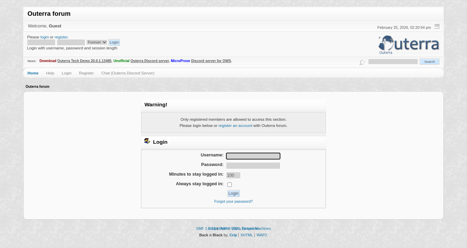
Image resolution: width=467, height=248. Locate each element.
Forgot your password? (233, 201)
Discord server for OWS (211, 61)
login (44, 37)
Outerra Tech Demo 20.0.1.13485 (84, 61)
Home (32, 73)
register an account (235, 125)
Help (50, 73)
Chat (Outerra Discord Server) (127, 73)
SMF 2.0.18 (206, 228)
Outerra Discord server (149, 61)
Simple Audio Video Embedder (233, 228)
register (60, 37)
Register (86, 73)
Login (66, 73)
